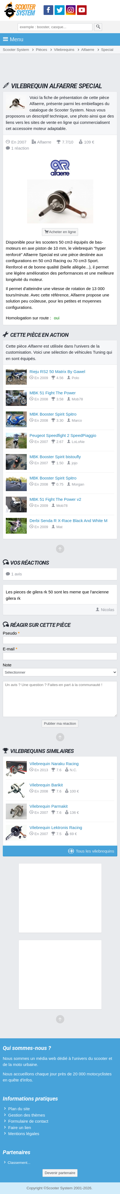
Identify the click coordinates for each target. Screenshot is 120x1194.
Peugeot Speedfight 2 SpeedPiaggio (63, 435)
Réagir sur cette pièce (40, 625)
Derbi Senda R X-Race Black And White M (69, 520)
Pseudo (11, 633)
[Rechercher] (98, 27)
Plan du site (19, 1108)
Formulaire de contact (28, 1121)
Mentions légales (23, 1133)
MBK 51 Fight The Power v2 (55, 499)
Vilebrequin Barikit (46, 785)
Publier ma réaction (60, 723)
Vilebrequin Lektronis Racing (56, 827)
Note (7, 665)
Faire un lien (19, 1127)
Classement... (19, 1163)
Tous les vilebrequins (91, 851)
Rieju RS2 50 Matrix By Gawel (57, 371)
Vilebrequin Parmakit (49, 806)
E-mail (10, 648)
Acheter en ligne (60, 232)
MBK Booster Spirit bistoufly (55, 456)
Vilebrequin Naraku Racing (54, 763)
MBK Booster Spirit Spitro (53, 414)
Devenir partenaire (60, 1173)
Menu (13, 39)
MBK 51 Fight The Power (53, 392)
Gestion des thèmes (26, 1115)
